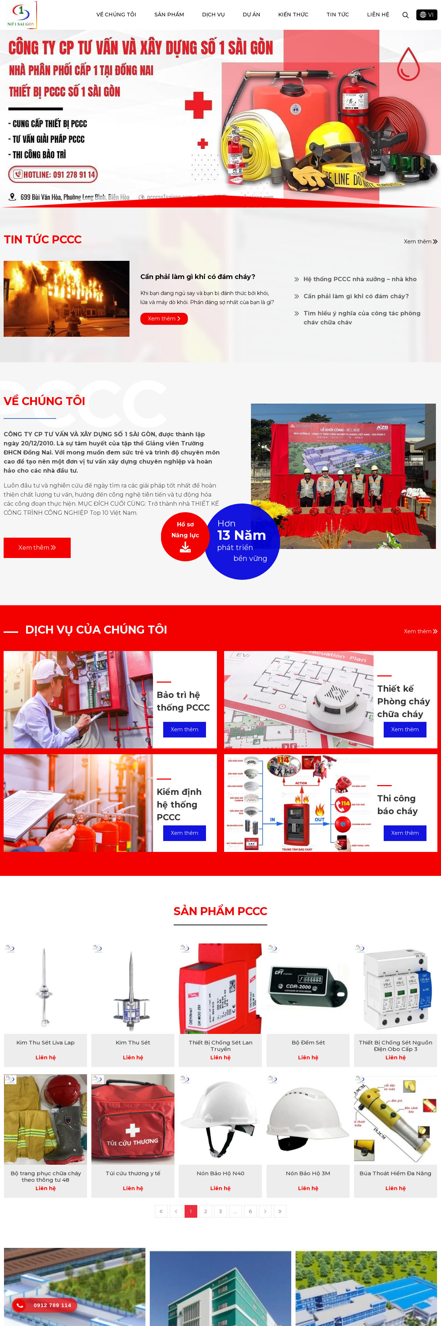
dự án (251, 14)
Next (265, 1211)
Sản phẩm (169, 14)
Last (280, 1211)
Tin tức (337, 14)
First (161, 1211)
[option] (220, 119)
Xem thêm (37, 547)
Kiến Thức (293, 14)
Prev (176, 1211)
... (235, 1211)
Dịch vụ (213, 14)
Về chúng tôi (116, 14)
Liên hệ (378, 14)
